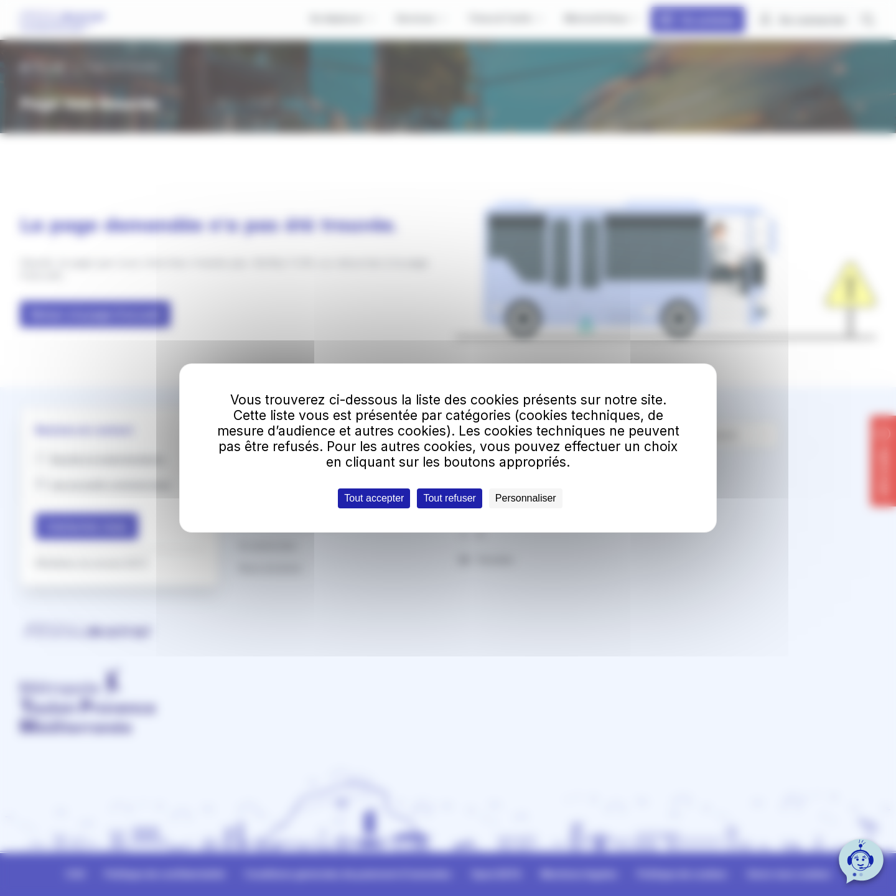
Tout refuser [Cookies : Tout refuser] (449, 498)
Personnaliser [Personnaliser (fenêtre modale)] (525, 498)
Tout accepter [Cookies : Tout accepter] (374, 498)
